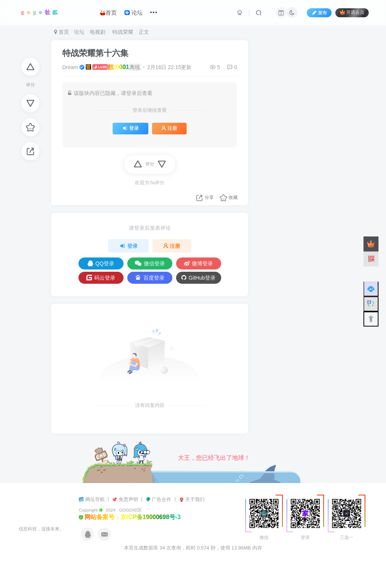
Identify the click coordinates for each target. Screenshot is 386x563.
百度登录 (149, 277)
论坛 (133, 12)
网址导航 (95, 499)
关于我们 (195, 499)
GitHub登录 (198, 278)
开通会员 (352, 12)
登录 (130, 128)
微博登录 (198, 263)
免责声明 (129, 499)
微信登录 (150, 263)
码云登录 (100, 278)
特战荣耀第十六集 (95, 53)
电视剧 (98, 32)
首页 (108, 12)
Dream (70, 67)
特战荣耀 (122, 32)
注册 (169, 128)
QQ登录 (100, 263)
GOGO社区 (130, 509)
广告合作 (162, 499)
